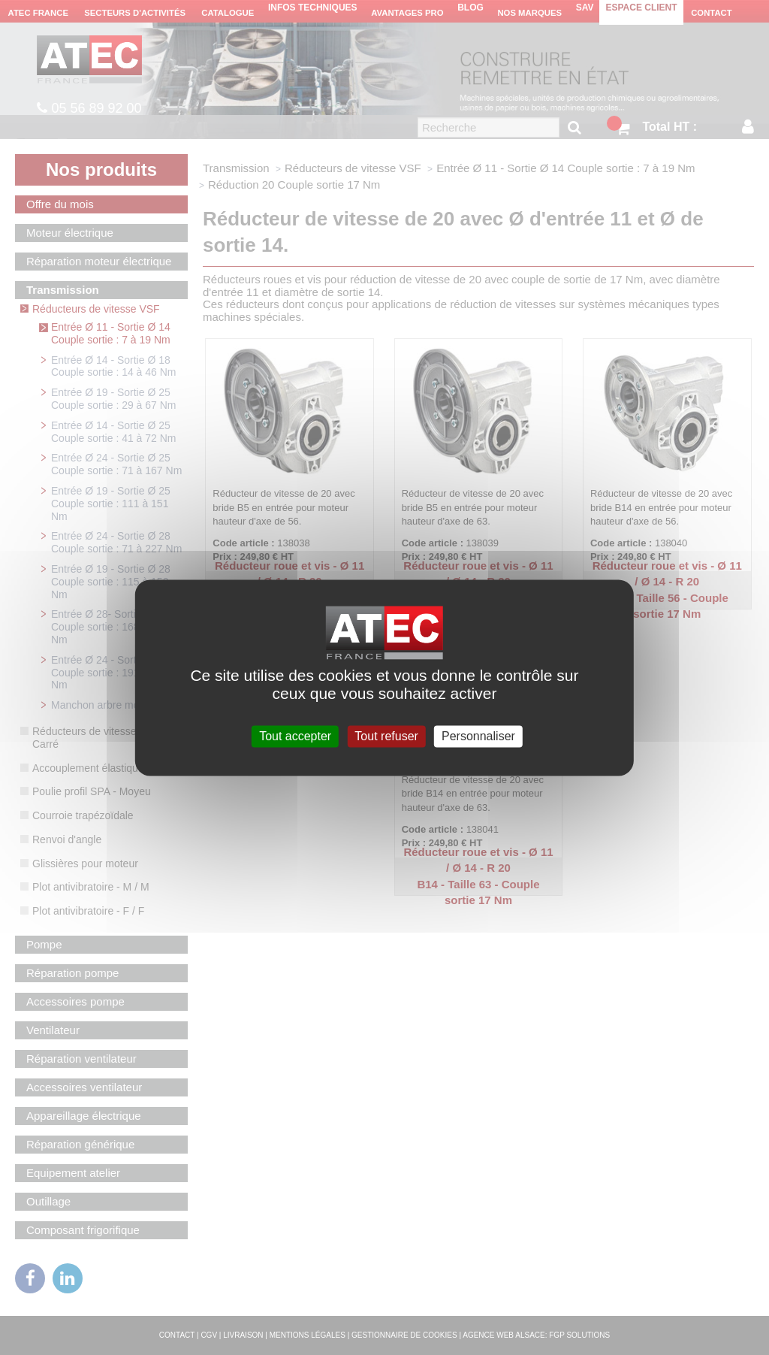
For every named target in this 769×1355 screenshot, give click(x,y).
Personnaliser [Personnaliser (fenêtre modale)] (478, 736)
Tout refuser (386, 736)
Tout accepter (295, 736)
